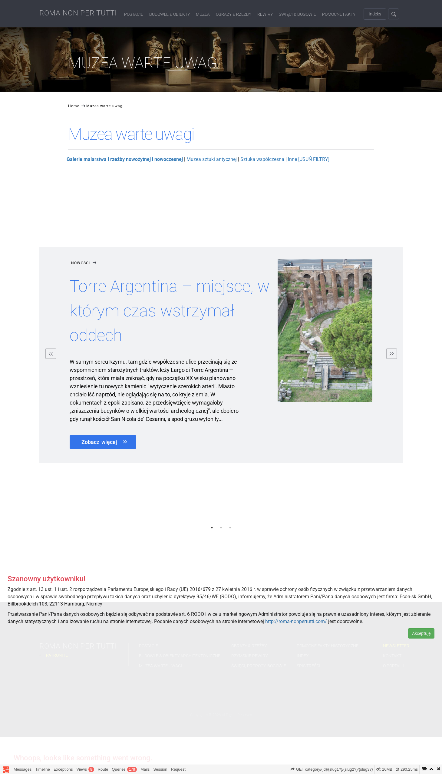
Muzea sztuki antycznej (211, 159)
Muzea (203, 14)
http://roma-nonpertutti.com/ (296, 621)
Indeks (375, 14)
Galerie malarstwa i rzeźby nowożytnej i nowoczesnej (125, 159)
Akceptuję (421, 633)
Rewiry (265, 14)
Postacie (133, 14)
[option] (221, 356)
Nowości (84, 263)
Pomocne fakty (338, 14)
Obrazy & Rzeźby (233, 14)
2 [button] (221, 528)
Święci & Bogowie (297, 14)
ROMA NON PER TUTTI (78, 13)
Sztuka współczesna (262, 159)
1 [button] (212, 528)
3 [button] (230, 528)
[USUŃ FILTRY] (313, 159)
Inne (292, 159)
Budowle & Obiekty (169, 14)
